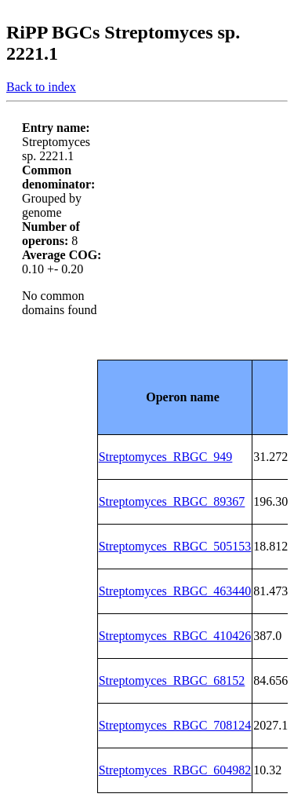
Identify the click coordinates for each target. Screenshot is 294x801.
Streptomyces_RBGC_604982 (175, 770)
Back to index (41, 86)
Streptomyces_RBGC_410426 (175, 635)
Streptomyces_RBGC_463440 (175, 591)
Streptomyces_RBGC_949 (166, 456)
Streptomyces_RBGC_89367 (172, 501)
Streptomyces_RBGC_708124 (175, 725)
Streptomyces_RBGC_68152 (172, 680)
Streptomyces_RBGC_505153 (175, 546)
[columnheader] (174, 397)
